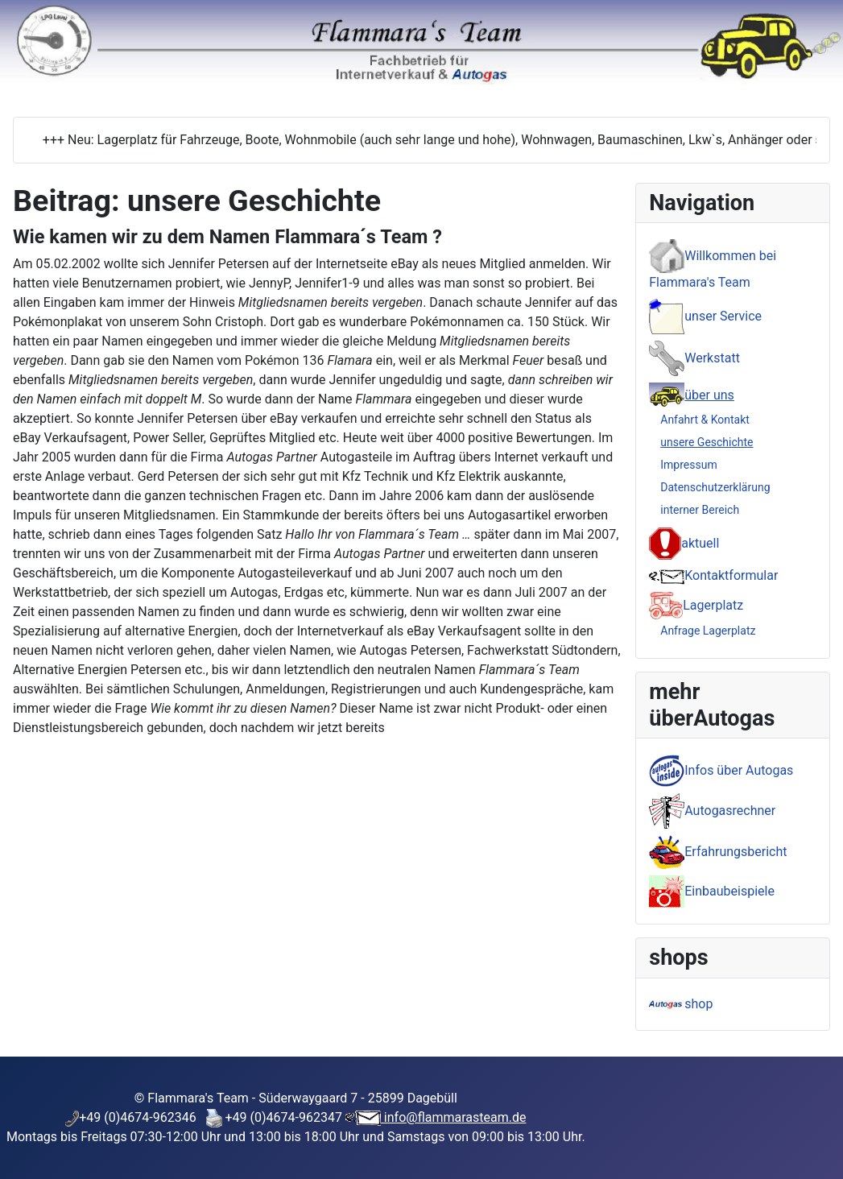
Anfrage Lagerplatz (707, 630)
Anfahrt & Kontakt (705, 419)
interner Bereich (699, 509)
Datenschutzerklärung (715, 487)
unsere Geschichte (706, 442)
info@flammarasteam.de (454, 1117)
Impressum (688, 464)
